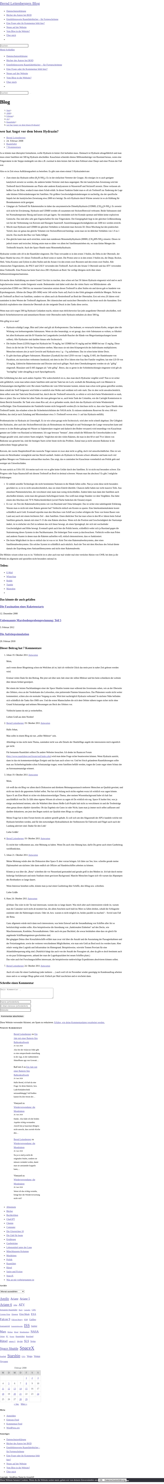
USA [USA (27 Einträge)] (23, 1358)
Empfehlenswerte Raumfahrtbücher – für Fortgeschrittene (34, 64)
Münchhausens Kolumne (17, 1253)
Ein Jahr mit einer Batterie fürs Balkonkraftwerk (26, 1040)
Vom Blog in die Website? (19, 77)
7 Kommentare (13, 147)
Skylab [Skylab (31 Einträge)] (20, 1343)
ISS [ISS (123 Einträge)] (27, 1327)
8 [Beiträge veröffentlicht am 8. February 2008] (26, 1385)
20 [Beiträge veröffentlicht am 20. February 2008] (15, 1396)
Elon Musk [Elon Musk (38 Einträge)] (24, 1316)
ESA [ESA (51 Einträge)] (33, 1316)
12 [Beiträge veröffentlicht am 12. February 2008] (9, 1390)
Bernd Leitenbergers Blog (20, 3)
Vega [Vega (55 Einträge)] (29, 1358)
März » (24, 1406)
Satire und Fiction (14, 1273)
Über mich (11, 82)
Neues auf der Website (17, 73)
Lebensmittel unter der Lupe (19, 1249)
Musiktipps (11, 1257)
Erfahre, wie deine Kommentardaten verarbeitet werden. (79, 1024)
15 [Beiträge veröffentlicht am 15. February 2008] (26, 1390)
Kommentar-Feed (14, 1426)
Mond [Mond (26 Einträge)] (16, 1334)
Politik (9, 1261)
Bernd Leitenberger (16, 138)
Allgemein (11, 1209)
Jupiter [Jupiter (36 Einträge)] (34, 1328)
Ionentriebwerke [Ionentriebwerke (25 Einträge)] (17, 1328)
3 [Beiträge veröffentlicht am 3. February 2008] (38, 1380)
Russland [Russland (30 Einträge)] (29, 1338)
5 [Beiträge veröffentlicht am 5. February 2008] (8, 1385)
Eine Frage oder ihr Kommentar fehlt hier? (27, 69)
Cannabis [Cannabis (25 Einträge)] (27, 1312)
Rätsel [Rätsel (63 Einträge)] (4, 1343)
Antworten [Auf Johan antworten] (33, 655)
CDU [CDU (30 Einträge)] (34, 1312)
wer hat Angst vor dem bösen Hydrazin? (23, 125)
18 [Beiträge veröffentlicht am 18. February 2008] (3, 1396)
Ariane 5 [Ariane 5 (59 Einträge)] (25, 1300)
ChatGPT (10, 1221)
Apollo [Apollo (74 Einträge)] (4, 1300)
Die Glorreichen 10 (15, 1233)
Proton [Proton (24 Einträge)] (12, 1338)
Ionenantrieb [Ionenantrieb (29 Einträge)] (5, 1328)
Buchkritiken (12, 1217)
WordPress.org (13, 1430)
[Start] (8, 110)
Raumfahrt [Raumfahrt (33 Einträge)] (20, 1338)
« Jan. (16, 1406)
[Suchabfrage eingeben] (14, 45)
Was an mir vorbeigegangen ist (20, 1282)
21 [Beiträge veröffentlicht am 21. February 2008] (20, 1396)
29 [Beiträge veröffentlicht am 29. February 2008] (26, 1401)
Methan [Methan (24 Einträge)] (10, 1334)
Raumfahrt (11, 144)
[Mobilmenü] (7, 50)
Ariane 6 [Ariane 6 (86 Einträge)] (6, 1306)
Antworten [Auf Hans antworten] (32, 898)
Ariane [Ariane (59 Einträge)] (14, 1300)
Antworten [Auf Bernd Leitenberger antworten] (45, 723)
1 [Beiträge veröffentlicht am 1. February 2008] (26, 1380)
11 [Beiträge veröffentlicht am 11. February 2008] (3, 1390)
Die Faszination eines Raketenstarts (22, 606)
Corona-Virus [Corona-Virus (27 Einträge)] (5, 1316)
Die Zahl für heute (14, 1237)
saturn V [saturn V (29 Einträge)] (12, 1343)
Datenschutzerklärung (17, 56)
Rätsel (9, 1269)
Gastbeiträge (12, 1245)
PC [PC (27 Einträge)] (7, 1338)
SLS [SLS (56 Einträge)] (26, 1343)
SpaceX (9, 1278)
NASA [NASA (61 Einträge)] (35, 1333)
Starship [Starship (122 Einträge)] (13, 1357)
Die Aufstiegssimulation (14, 634)
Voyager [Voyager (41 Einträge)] (4, 1363)
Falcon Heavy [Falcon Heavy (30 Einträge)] (17, 1321)
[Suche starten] (30, 93)
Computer (10, 1229)
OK (100, 1482)
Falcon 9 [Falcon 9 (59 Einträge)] (5, 1321)
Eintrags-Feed (12, 1422)
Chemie (9, 1225)
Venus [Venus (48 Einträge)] (37, 1358)
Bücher (9, 1213)
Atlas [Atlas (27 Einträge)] (15, 1307)
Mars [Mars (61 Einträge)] (3, 1333)
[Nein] (128, 1482)
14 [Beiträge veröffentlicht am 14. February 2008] (20, 1390)
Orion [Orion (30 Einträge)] (2, 1338)
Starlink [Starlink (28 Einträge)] (3, 1358)
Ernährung (11, 1241)
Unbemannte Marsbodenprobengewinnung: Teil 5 (30, 620)
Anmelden (11, 1418)
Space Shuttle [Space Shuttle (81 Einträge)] (9, 1350)
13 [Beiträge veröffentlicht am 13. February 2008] (15, 1390)
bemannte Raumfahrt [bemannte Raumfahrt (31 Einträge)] (8, 1312)
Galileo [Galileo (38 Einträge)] (32, 1321)
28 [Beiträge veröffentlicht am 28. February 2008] (20, 1401)
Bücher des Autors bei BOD (19, 60)
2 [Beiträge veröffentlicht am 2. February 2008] (32, 1380)
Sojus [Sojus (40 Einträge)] (33, 1343)
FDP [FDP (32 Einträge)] (26, 1321)
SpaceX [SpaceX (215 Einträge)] (27, 1349)
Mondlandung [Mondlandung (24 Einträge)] (24, 1334)
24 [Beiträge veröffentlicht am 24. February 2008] (38, 1396)
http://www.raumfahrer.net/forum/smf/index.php (29, 756)
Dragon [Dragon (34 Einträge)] (15, 1316)
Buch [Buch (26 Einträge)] (21, 1312)
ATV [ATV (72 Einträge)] (22, 1306)
